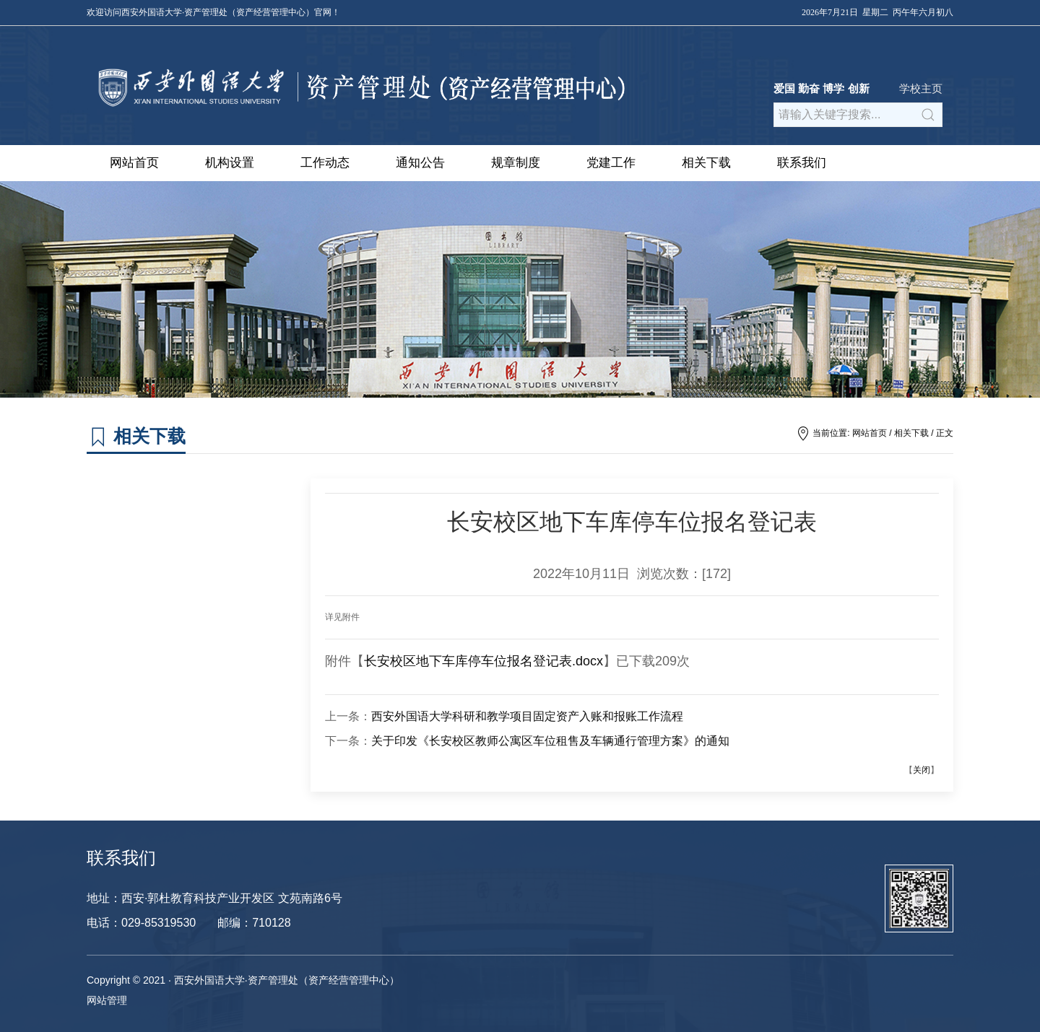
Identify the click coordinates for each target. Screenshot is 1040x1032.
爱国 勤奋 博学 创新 (822, 88)
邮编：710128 (253, 923)
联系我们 (801, 163)
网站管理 (107, 1000)
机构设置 (229, 163)
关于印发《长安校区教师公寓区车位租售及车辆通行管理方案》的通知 (550, 741)
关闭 (921, 770)
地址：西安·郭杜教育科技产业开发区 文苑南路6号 (214, 898)
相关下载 (706, 163)
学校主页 (920, 88)
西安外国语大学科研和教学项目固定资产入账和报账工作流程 (527, 716)
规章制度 (515, 163)
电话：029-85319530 (141, 923)
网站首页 (134, 163)
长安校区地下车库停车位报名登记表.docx (483, 661)
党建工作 (611, 163)
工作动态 (325, 163)
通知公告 (420, 163)
